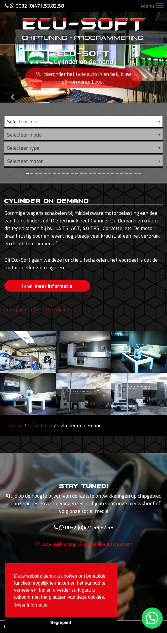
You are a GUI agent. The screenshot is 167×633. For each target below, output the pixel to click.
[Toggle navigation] (159, 6)
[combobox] (83, 121)
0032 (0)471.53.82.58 (34, 6)
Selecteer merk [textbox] (24, 121)
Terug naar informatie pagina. (37, 309)
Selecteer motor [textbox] (25, 161)
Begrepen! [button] (60, 622)
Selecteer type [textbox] (23, 148)
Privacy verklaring (55, 556)
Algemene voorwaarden (105, 556)
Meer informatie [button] (31, 605)
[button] (12, 91)
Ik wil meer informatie (47, 286)
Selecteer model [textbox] (25, 135)
